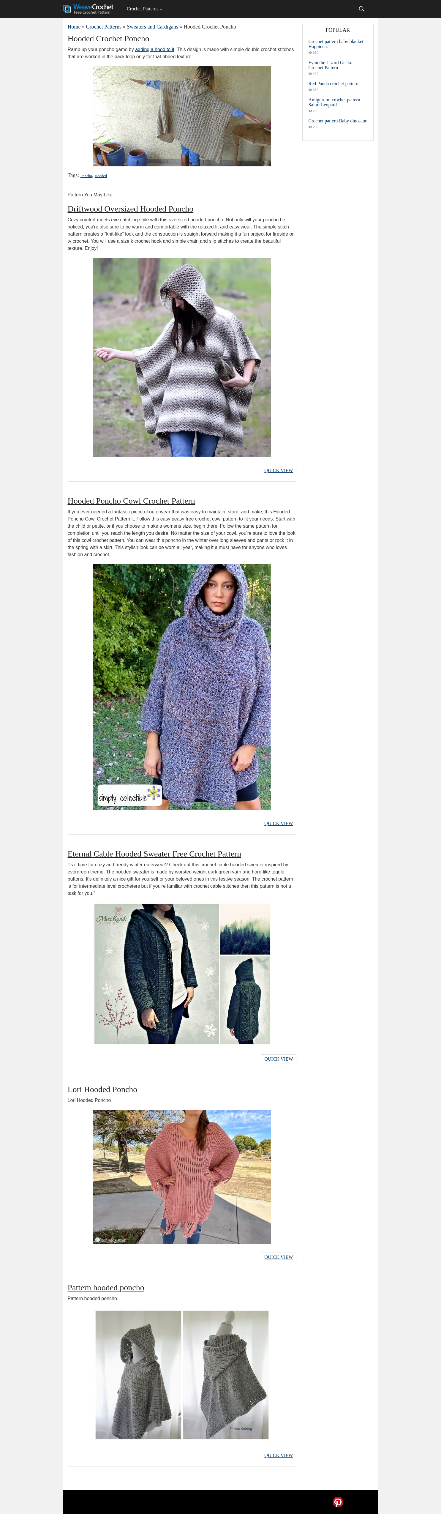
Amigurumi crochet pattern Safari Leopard (334, 102)
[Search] (361, 8)
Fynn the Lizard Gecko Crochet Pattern (331, 65)
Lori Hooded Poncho (102, 1089)
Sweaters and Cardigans (152, 27)
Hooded (101, 176)
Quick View (278, 470)
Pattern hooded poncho (106, 1287)
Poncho (86, 176)
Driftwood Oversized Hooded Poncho (131, 208)
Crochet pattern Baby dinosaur (338, 120)
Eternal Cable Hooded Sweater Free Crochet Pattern (154, 853)
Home (74, 27)
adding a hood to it (154, 49)
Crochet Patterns (142, 8)
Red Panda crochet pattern (333, 83)
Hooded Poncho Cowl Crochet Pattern (131, 500)
